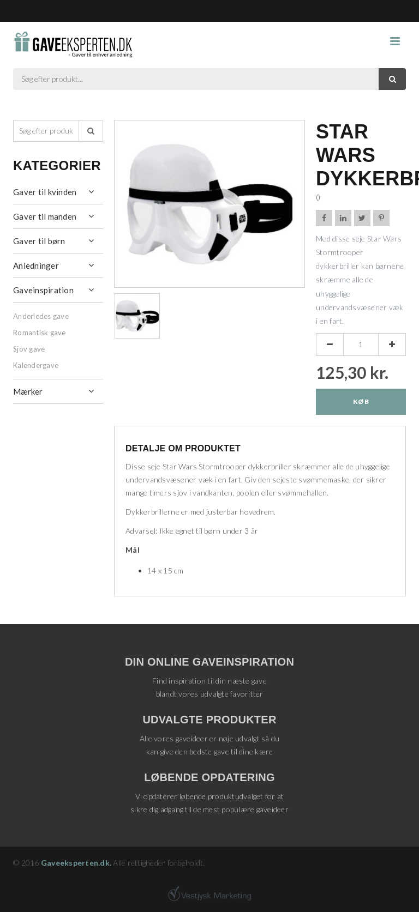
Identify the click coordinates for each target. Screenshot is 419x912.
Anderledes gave (41, 316)
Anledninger (36, 265)
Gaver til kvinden (44, 192)
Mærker (28, 391)
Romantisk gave (39, 332)
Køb (361, 401)
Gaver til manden (44, 216)
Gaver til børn (39, 241)
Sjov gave (29, 349)
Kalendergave (35, 365)
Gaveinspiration (43, 290)
